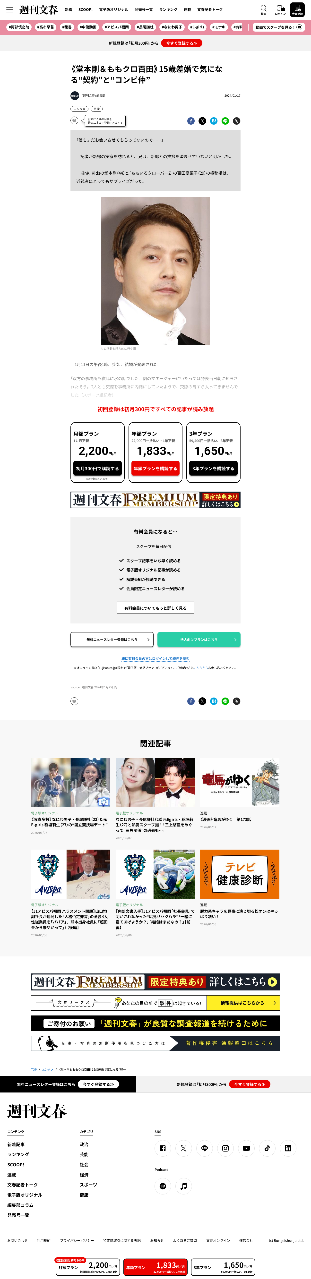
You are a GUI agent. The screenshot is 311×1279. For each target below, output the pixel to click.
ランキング (168, 9)
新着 (68, 9)
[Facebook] (163, 1148)
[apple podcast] (183, 1186)
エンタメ (79, 109)
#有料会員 (241, 27)
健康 (84, 1195)
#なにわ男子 (172, 27)
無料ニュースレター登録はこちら (112, 639)
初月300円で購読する (97, 468)
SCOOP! (85, 9)
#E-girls (197, 27)
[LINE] (204, 1148)
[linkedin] (288, 1148)
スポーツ (88, 1184)
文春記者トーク (210, 9)
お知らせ (157, 1240)
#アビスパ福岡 (117, 27)
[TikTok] (267, 1148)
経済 (84, 1174)
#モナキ (218, 27)
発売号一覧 (144, 9)
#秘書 (67, 27)
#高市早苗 (45, 27)
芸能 (97, 109)
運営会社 (246, 1240)
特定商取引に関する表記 (122, 1240)
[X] (183, 1148)
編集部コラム (20, 1205)
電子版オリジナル (113, 9)
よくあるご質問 (185, 1240)
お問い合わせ (17, 1240)
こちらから (201, 667)
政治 (84, 1144)
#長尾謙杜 (145, 27)
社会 (84, 1164)
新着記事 (16, 1144)
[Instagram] (225, 1148)
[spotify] (163, 1186)
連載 (187, 9)
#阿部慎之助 (19, 27)
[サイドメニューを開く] (9, 9)
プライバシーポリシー (77, 1240)
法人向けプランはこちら (199, 639)
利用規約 (44, 1240)
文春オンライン (218, 1240)
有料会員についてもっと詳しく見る (155, 608)
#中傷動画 (88, 27)
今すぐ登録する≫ (181, 43)
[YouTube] (246, 1148)
